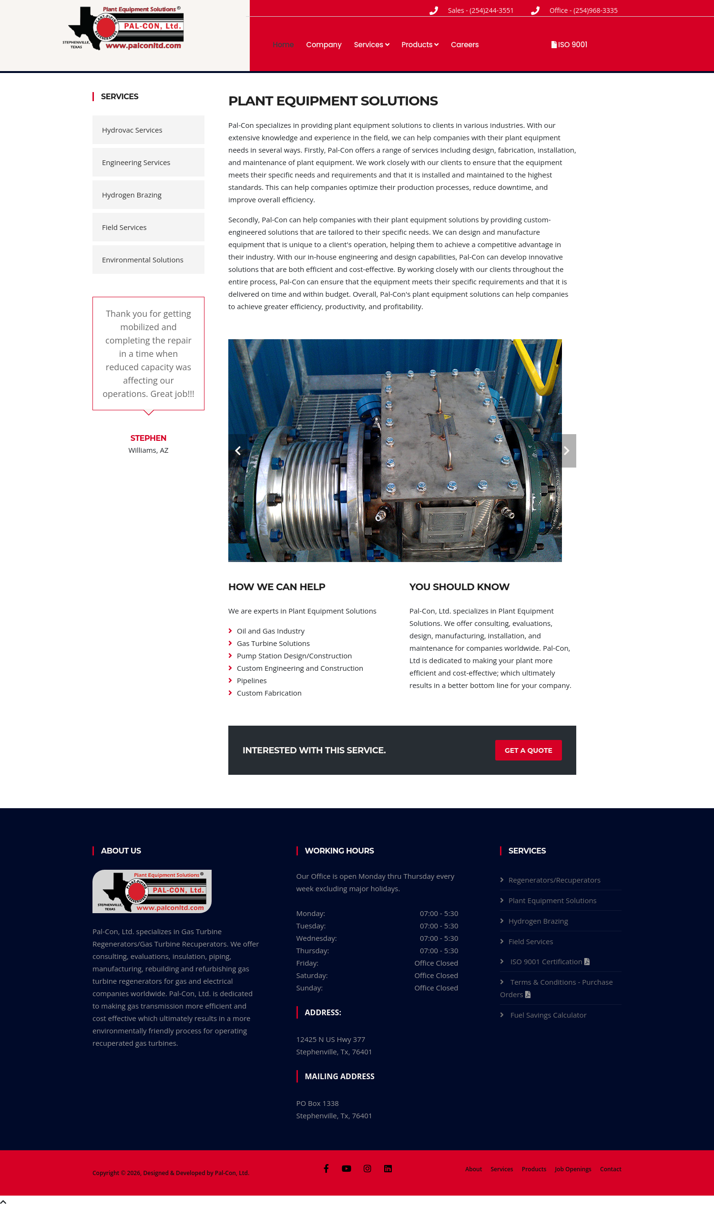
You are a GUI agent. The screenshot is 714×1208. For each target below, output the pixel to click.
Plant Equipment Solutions (553, 900)
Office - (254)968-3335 (584, 10)
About (473, 1169)
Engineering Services (136, 162)
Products (420, 45)
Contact (611, 1169)
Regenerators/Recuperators (555, 880)
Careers (465, 45)
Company (324, 45)
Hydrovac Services (132, 130)
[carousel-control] (237, 451)
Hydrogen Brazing (132, 194)
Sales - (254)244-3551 (481, 10)
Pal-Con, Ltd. (232, 1173)
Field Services (124, 227)
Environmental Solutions (143, 259)
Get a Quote (528, 750)
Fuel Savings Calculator (549, 1015)
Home (283, 45)
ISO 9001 (569, 45)
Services (371, 45)
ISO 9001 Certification (547, 961)
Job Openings (573, 1169)
